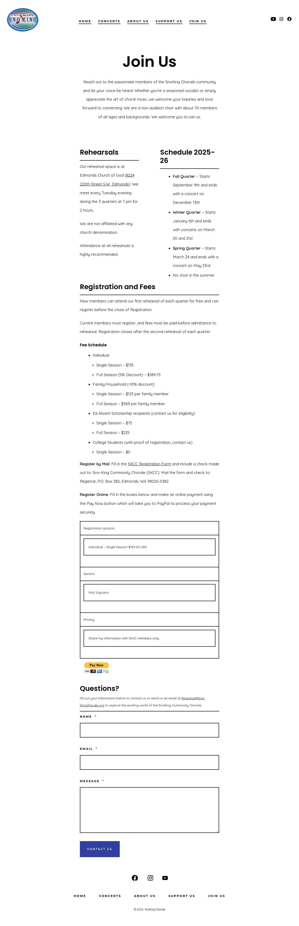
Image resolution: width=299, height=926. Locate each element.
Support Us (169, 21)
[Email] (149, 762)
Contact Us (99, 849)
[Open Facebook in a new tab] (289, 19)
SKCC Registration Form (149, 463)
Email (89, 749)
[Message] (149, 810)
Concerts (109, 21)
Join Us (198, 21)
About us (138, 21)
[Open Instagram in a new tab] (281, 19)
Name (88, 716)
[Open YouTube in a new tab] (273, 19)
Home (85, 21)
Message (92, 781)
